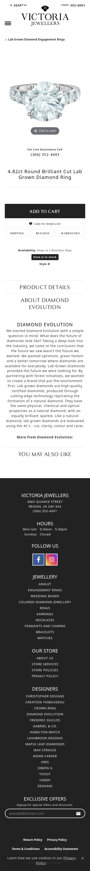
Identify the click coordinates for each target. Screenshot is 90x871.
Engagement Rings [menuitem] (45, 590)
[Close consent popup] (82, 858)
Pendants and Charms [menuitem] (45, 626)
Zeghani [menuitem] (45, 786)
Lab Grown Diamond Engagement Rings (36, 39)
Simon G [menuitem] (45, 768)
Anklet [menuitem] (45, 584)
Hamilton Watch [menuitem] (45, 732)
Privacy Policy (45, 676)
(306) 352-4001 (45, 154)
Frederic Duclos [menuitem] (45, 720)
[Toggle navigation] (8, 23)
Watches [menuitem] (45, 638)
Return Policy (32, 840)
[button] (18, 5)
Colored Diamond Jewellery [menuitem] (45, 602)
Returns (42, 233)
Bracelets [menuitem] (45, 632)
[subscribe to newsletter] (78, 813)
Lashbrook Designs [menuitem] (45, 738)
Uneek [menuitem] (45, 780)
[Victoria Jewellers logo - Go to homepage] (45, 16)
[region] (45, 96)
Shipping (17, 233)
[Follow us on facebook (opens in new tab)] (38, 560)
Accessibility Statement (61, 849)
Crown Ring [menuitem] (45, 708)
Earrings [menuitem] (45, 614)
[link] (72, 5)
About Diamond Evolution (45, 303)
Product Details (45, 287)
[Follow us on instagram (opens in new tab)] (52, 560)
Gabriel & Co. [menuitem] (45, 726)
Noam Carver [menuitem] (45, 756)
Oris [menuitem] (45, 762)
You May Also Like (45, 454)
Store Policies (45, 670)
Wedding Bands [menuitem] (45, 596)
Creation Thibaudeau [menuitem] (45, 702)
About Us (44, 658)
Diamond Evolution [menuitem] (45, 714)
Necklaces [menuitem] (45, 620)
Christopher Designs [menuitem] (45, 696)
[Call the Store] (45, 511)
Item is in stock (45, 257)
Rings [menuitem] (45, 608)
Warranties (70, 233)
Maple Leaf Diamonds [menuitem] (45, 744)
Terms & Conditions (26, 849)
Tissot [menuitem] (45, 774)
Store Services (45, 664)
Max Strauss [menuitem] (45, 750)
